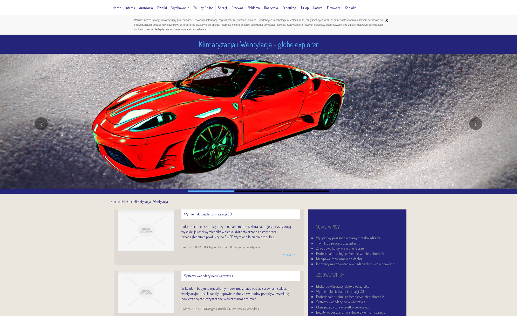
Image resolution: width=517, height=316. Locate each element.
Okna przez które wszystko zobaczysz (342, 307)
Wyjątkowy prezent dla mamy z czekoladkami (348, 238)
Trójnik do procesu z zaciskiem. (338, 243)
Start (114, 201)
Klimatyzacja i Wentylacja (150, 201)
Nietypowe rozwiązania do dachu (339, 258)
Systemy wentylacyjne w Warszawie (340, 302)
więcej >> (288, 254)
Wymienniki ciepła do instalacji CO (340, 291)
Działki (125, 201)
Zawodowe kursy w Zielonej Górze (340, 248)
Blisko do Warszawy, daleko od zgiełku (343, 286)
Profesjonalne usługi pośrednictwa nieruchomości (350, 253)
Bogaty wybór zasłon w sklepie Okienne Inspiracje (350, 312)
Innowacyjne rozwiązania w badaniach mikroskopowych (355, 264)
